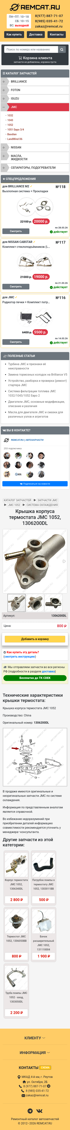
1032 (10, 115)
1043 (10, 120)
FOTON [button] (15, 90)
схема (45, 1067)
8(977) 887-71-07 (49, 16)
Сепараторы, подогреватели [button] (33, 167)
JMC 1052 (14, 505)
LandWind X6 (14, 139)
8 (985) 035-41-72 (37, 1091)
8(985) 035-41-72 (49, 21)
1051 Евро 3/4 (15, 129)
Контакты (56, 34)
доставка (48, 671)
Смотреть (16, 231)
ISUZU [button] (15, 98)
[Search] (31, 49)
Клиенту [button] (35, 1038)
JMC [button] (14, 107)
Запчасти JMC (47, 500)
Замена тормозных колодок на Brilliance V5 (37, 374)
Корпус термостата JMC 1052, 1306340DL (16, 884)
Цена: (7, 626)
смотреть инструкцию (19, 656)
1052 (10, 124)
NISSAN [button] (16, 147)
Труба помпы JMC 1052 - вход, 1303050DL (16, 997)
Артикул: (9, 615)
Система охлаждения (42, 505)
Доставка (35, 34)
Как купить (14, 34)
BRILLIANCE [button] (19, 81)
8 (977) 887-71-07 (37, 1086)
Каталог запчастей (17, 500)
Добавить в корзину (35, 639)
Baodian (12, 134)
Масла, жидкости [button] (19, 157)
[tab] (35, 81)
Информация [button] (35, 1053)
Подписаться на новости (35, 483)
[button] (64, 561)
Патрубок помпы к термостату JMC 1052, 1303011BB (43, 884)
